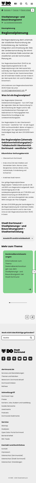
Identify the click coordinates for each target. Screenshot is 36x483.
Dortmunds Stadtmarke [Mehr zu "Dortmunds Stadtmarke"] (11, 416)
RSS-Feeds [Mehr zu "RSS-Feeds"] (6, 439)
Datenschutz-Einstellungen (12, 462)
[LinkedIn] (30, 358)
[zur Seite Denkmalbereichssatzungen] (18, 271)
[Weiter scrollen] (32, 10)
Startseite (6, 10)
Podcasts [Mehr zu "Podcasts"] (5, 413)
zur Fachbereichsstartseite (12, 23)
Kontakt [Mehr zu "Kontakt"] (5, 449)
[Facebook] (3, 358)
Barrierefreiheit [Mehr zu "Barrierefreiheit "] (7, 436)
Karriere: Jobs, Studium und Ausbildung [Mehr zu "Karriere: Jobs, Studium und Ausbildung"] (16, 403)
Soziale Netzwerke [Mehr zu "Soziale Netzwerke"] (8, 406)
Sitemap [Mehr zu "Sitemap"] (5, 426)
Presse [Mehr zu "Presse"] (4, 399)
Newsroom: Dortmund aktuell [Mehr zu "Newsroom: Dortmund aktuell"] (13, 380)
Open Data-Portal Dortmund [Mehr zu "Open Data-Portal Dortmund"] (13, 432)
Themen (16, 10)
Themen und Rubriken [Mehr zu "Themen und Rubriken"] (10, 376)
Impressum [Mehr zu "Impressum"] (6, 452)
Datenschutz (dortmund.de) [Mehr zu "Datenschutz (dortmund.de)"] (12, 455)
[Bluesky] (20, 358)
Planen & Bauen (26, 10)
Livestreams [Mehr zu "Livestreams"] (6, 409)
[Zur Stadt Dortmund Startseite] (6, 4)
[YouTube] (25, 358)
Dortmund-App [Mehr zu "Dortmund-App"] (7, 396)
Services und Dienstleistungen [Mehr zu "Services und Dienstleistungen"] (13, 373)
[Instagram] (9, 358)
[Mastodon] (14, 358)
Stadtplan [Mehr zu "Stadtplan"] (5, 429)
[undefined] (34, 272)
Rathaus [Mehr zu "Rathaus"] (5, 386)
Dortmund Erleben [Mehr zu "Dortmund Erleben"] (9, 383)
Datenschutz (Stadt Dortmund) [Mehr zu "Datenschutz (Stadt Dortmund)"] (13, 459)
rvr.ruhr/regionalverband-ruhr (14, 90)
